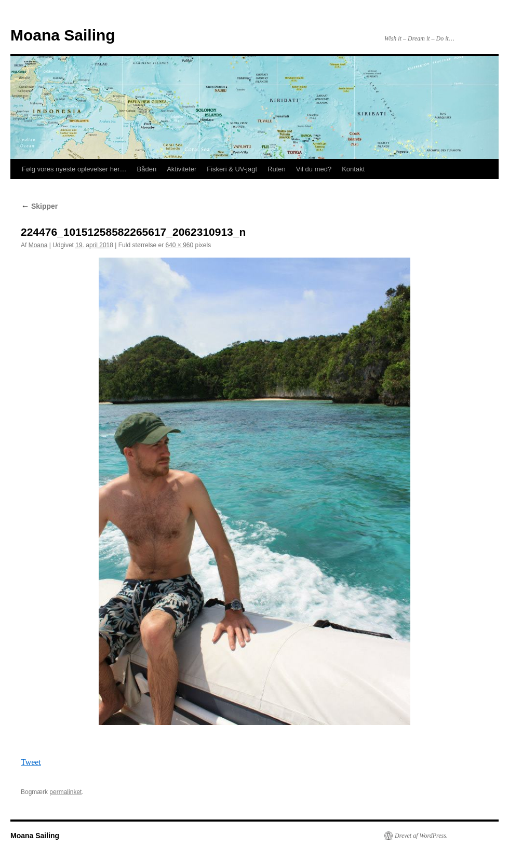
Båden (147, 169)
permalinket (65, 792)
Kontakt (353, 169)
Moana (38, 245)
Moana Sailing (62, 35)
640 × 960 (179, 245)
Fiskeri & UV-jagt (232, 169)
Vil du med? (313, 169)
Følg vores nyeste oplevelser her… (74, 169)
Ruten (276, 169)
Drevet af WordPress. (421, 835)
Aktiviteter (181, 169)
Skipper (39, 206)
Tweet (31, 762)
